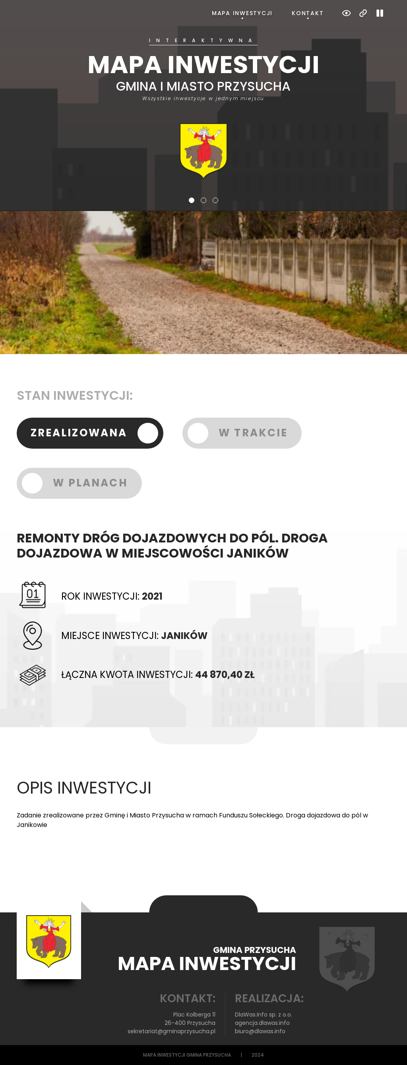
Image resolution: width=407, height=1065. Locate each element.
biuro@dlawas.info (260, 1031)
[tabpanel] (204, 108)
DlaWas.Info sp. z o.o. (263, 1015)
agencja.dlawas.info (262, 1023)
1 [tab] (191, 200)
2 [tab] (203, 200)
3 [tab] (215, 200)
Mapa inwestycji (242, 13)
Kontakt (308, 13)
